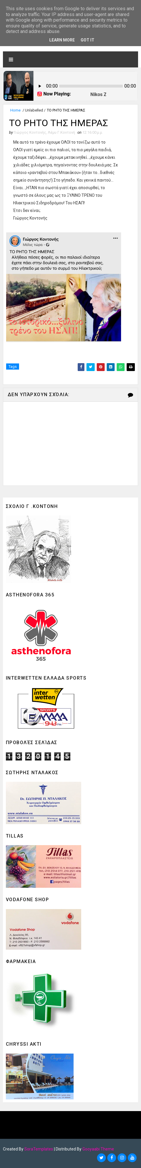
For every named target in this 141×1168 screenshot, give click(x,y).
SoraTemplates (38, 1149)
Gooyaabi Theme (98, 1149)
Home (15, 110)
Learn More (62, 40)
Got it (87, 40)
